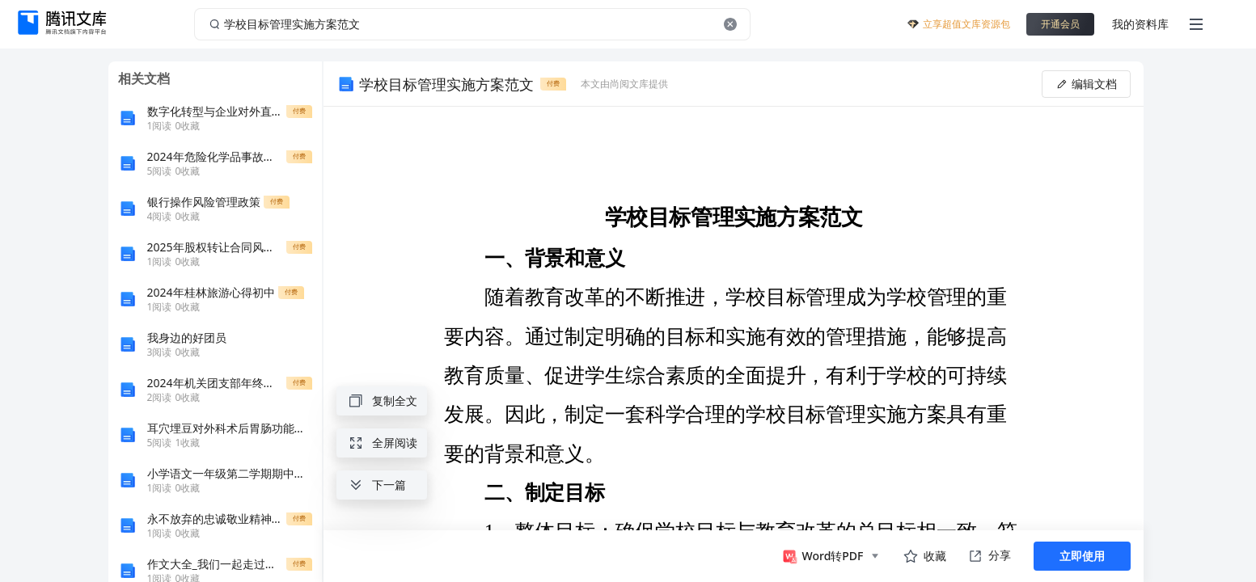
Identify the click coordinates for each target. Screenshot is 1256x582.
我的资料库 (1140, 24)
